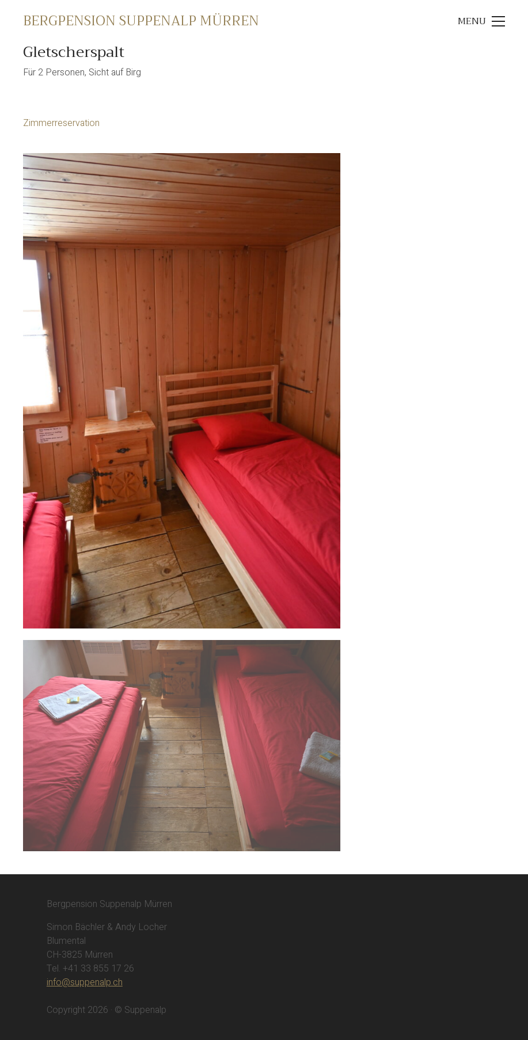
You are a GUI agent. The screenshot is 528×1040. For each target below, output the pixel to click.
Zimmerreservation (61, 123)
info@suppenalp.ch (85, 982)
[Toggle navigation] (481, 21)
